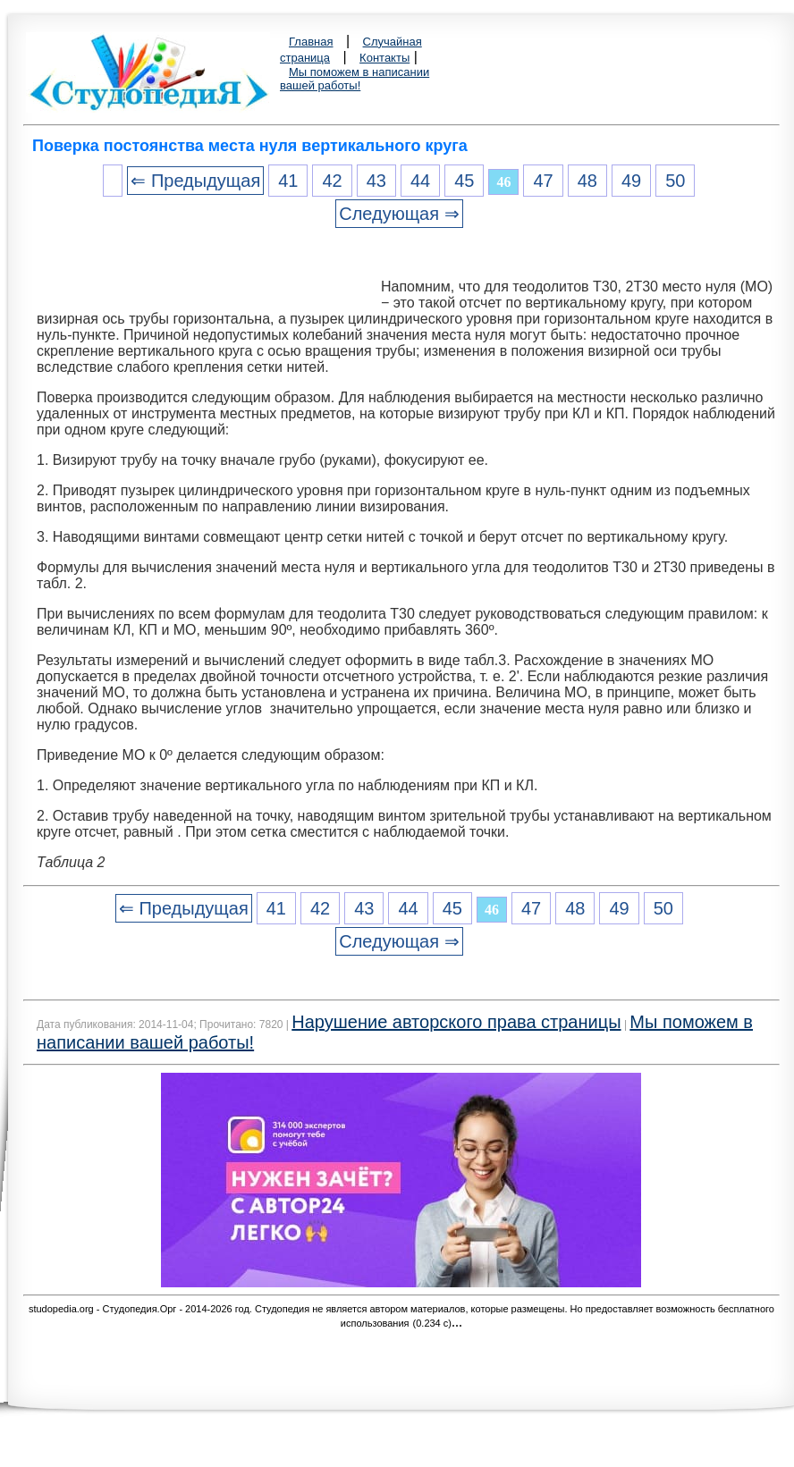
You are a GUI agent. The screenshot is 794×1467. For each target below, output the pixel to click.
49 (631, 180)
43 (376, 180)
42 (332, 180)
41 (288, 180)
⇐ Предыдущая (195, 180)
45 (464, 180)
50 (675, 180)
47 (543, 180)
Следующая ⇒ (399, 213)
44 (420, 180)
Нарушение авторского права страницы (456, 1022)
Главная (311, 41)
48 (587, 180)
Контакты (384, 57)
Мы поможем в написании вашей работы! (354, 78)
